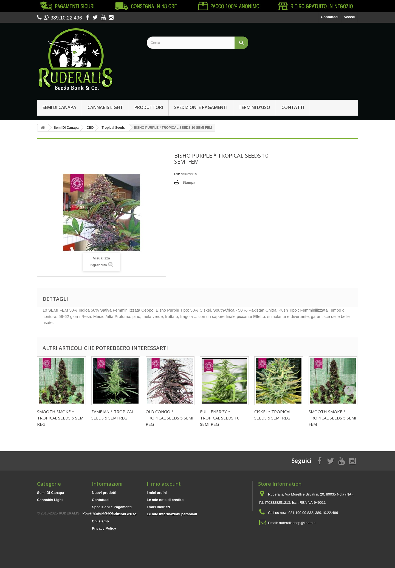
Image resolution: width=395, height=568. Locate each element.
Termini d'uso (254, 107)
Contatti (292, 107)
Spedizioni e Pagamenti (200, 107)
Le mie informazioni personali (172, 514)
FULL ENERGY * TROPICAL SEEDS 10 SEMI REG (219, 418)
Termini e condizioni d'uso (114, 514)
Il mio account (164, 483)
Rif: (177, 174)
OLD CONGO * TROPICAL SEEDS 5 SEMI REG (169, 418)
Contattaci (329, 17)
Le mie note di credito (165, 500)
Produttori (148, 107)
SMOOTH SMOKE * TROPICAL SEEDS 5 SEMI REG (61, 418)
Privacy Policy (104, 528)
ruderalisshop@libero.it (297, 523)
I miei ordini (157, 493)
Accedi (349, 17)
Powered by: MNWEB (99, 538)
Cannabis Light (105, 107)
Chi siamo (100, 521)
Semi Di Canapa (59, 107)
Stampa (188, 182)
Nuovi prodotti (104, 493)
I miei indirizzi (158, 507)
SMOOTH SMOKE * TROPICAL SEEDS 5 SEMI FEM (332, 418)
